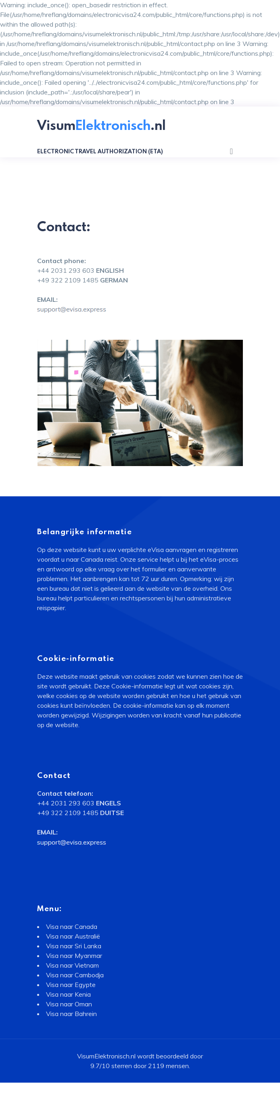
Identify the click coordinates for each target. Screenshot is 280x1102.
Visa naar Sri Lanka (73, 946)
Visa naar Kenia (68, 994)
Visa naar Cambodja (75, 975)
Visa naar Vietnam (72, 965)
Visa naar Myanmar (74, 955)
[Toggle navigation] (231, 151)
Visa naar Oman (69, 1004)
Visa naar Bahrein (71, 1014)
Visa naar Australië (73, 936)
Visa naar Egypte (71, 985)
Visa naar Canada (71, 926)
